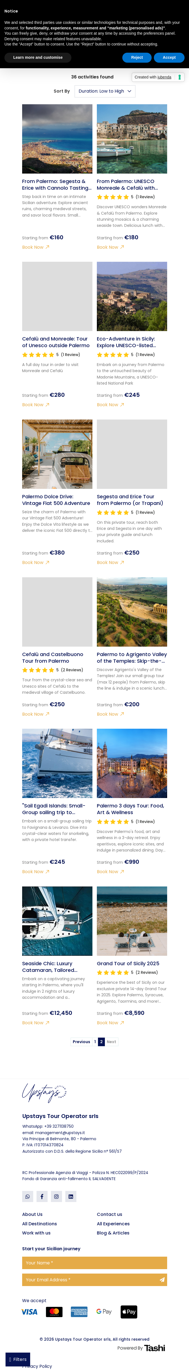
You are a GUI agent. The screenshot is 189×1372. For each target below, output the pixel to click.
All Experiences (113, 1224)
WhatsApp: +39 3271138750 (48, 1126)
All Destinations (39, 1224)
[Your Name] (94, 1263)
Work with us (36, 1233)
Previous (81, 1042)
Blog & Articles (113, 1233)
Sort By (62, 91)
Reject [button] (137, 57)
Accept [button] (169, 57)
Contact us (109, 1214)
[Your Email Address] (94, 1280)
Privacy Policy (37, 1366)
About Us (32, 1214)
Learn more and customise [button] (38, 57)
